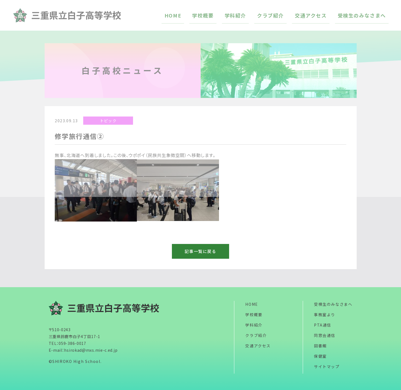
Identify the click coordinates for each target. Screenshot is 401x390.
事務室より (324, 314)
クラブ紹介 (256, 335)
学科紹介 (253, 325)
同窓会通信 (324, 335)
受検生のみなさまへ (333, 304)
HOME (251, 304)
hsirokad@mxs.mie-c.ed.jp (90, 350)
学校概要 (253, 314)
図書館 (320, 345)
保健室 (320, 356)
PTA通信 (322, 325)
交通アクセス (258, 345)
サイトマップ (327, 366)
